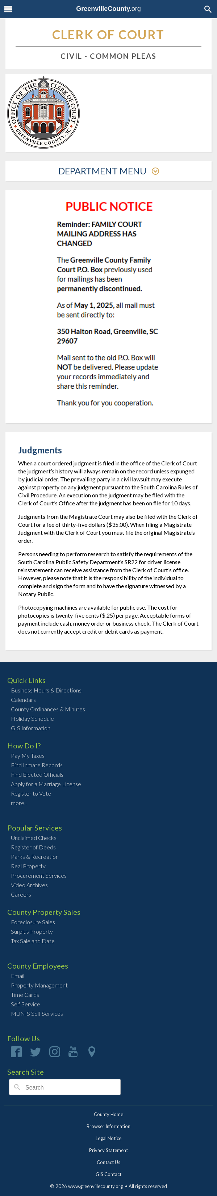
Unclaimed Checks (34, 837)
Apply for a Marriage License (46, 783)
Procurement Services (39, 875)
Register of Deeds (33, 847)
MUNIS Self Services (37, 1013)
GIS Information (30, 727)
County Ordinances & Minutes (48, 709)
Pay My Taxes (28, 755)
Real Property (28, 865)
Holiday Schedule (32, 718)
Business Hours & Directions (46, 690)
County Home (108, 1114)
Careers (21, 894)
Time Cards (25, 994)
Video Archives (29, 884)
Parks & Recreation (35, 856)
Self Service (25, 1004)
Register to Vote (31, 793)
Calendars (23, 699)
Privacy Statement (108, 1150)
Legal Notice (108, 1138)
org (108, 8)
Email (17, 975)
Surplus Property (32, 931)
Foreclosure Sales (33, 921)
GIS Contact (108, 1174)
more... (19, 802)
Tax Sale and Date (33, 940)
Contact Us (108, 1162)
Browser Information (108, 1126)
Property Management (39, 985)
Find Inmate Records (37, 764)
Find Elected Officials (37, 774)
